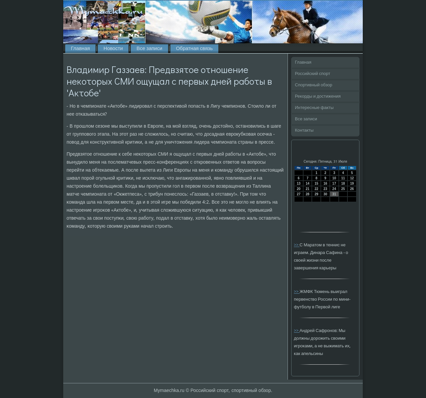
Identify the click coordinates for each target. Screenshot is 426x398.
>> (297, 245)
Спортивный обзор (313, 85)
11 (343, 178)
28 (307, 194)
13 (299, 183)
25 (343, 189)
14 (307, 183)
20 (299, 189)
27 (299, 194)
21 (307, 189)
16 (325, 183)
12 (352, 178)
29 (316, 194)
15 (316, 183)
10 (334, 178)
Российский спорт (312, 74)
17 (334, 183)
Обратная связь (194, 48)
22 (316, 189)
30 (325, 194)
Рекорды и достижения (317, 96)
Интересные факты (314, 108)
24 (334, 189)
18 (343, 183)
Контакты (304, 130)
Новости (113, 48)
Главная (80, 48)
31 (334, 194)
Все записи (149, 48)
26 (352, 189)
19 (352, 183)
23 (325, 189)
